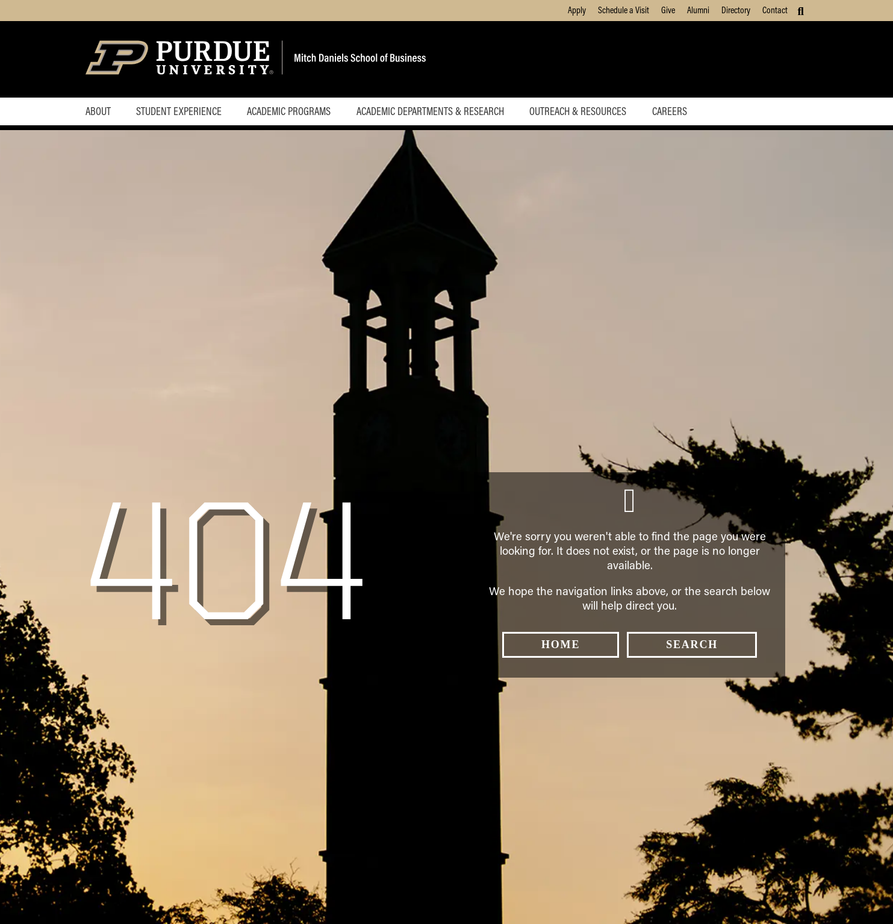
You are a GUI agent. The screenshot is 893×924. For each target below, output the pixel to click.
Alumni (698, 10)
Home (560, 644)
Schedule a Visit (623, 10)
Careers (669, 111)
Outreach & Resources (577, 111)
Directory (735, 10)
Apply (577, 10)
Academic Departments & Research (430, 111)
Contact (775, 10)
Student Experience (179, 111)
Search (692, 644)
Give (668, 10)
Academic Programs (289, 111)
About (98, 111)
